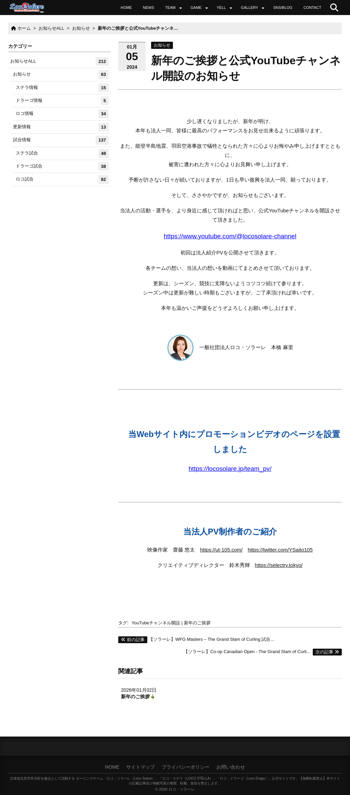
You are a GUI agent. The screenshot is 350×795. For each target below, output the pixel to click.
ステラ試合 (62, 153)
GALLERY (249, 7)
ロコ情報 (62, 113)
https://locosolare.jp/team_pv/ (230, 468)
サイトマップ (140, 767)
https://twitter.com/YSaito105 (280, 550)
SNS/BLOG (282, 7)
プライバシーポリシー (186, 767)
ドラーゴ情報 (62, 100)
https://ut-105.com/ (221, 550)
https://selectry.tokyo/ (279, 565)
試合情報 (61, 140)
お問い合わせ (230, 767)
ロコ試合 (62, 179)
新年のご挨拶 (197, 622)
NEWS (148, 7)
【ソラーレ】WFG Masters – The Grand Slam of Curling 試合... (196, 639)
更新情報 (61, 127)
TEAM (170, 7)
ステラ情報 (62, 87)
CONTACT (312, 7)
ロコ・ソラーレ (182, 789)
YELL (221, 7)
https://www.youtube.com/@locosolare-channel (230, 236)
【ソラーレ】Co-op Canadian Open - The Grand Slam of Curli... (263, 651)
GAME (196, 7)
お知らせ (162, 45)
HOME (126, 7)
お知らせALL (59, 61)
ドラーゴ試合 (62, 166)
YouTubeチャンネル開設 (156, 622)
